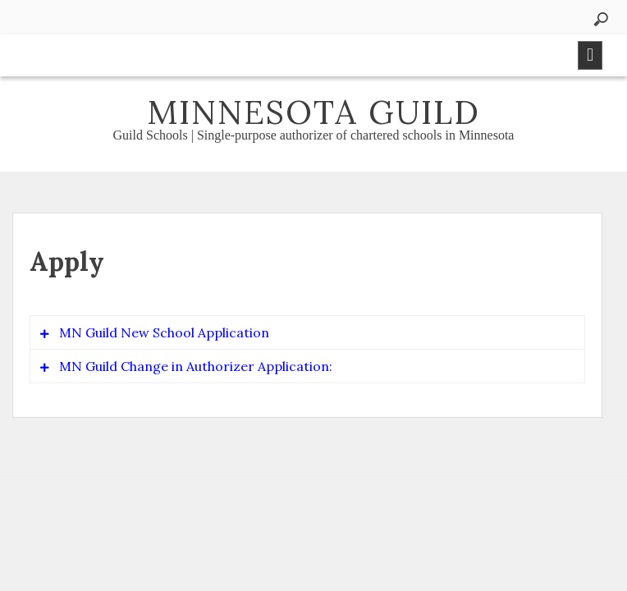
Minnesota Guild (313, 112)
